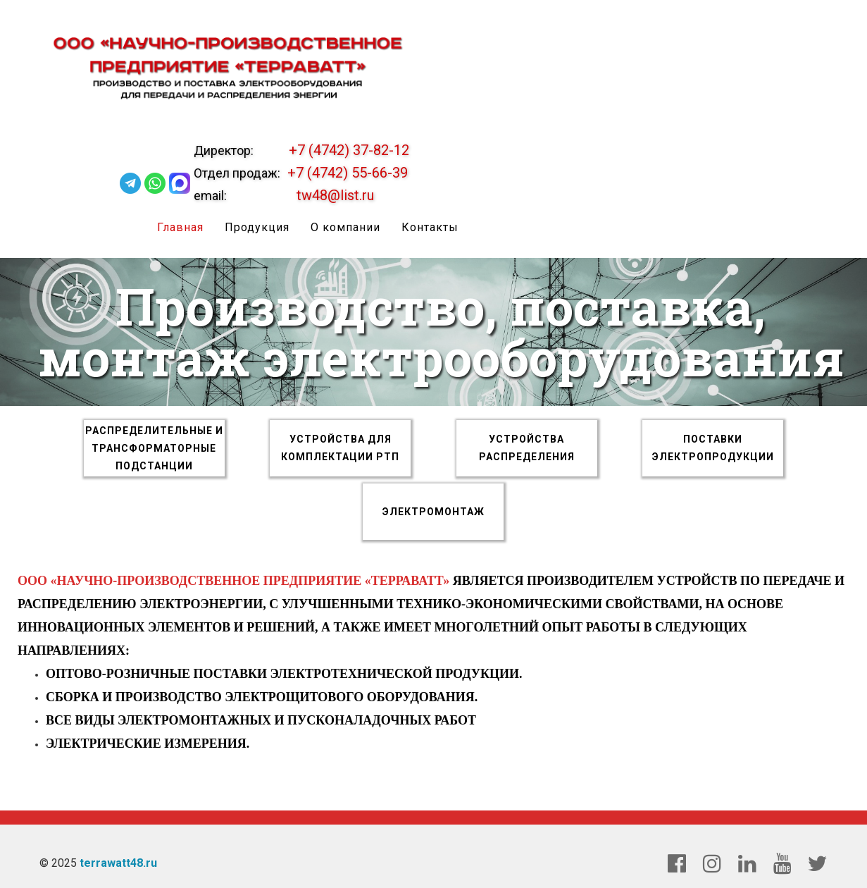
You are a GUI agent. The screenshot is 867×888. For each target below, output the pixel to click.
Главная (181, 227)
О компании (346, 227)
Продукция (257, 227)
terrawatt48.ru (118, 863)
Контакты (430, 227)
